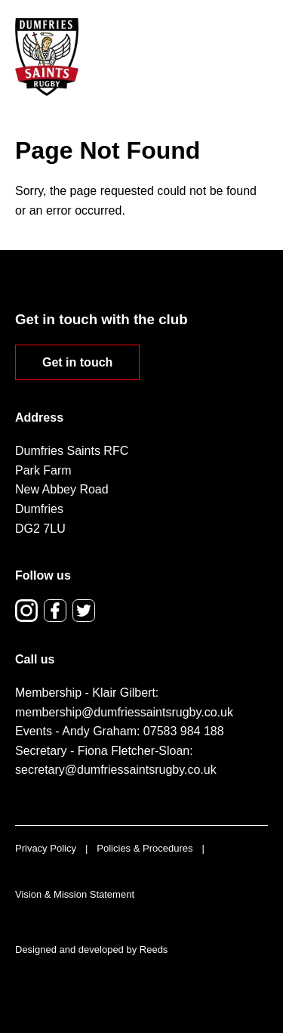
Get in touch (77, 362)
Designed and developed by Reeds (91, 949)
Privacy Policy (45, 848)
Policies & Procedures (144, 848)
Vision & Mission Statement (74, 894)
